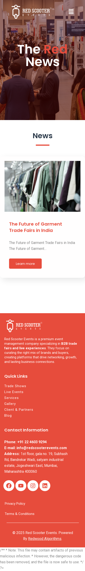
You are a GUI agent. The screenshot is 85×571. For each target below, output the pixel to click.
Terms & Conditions (19, 514)
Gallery (10, 404)
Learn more (25, 263)
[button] (70, 12)
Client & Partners (18, 410)
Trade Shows (15, 386)
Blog (8, 415)
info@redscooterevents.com (42, 448)
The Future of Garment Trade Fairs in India (35, 227)
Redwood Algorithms (44, 539)
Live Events (14, 392)
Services (11, 398)
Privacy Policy (15, 504)
